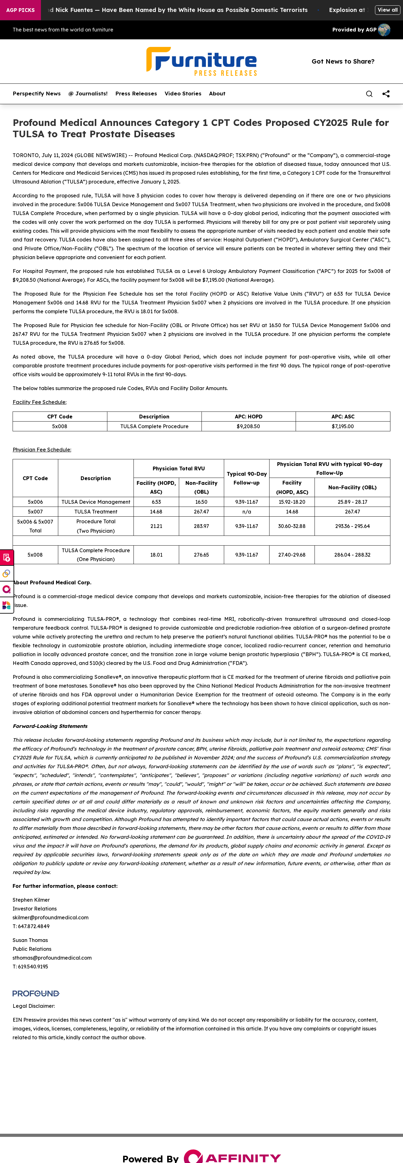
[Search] (369, 94)
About (217, 93)
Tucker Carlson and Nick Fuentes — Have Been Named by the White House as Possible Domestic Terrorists (160, 10)
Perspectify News (37, 93)
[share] (386, 93)
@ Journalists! (88, 93)
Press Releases (136, 93)
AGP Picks (20, 10)
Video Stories (183, 93)
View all (388, 10)
